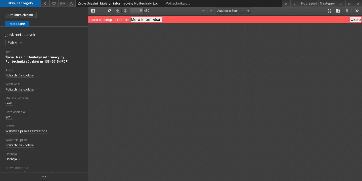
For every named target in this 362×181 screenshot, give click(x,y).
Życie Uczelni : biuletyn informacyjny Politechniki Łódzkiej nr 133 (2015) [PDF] (37, 59)
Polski (15, 42)
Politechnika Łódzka (20, 89)
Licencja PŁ (13, 159)
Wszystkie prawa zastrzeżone (26, 131)
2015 (9, 117)
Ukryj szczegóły (20, 3)
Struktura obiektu (21, 15)
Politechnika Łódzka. (20, 75)
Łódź (9, 103)
